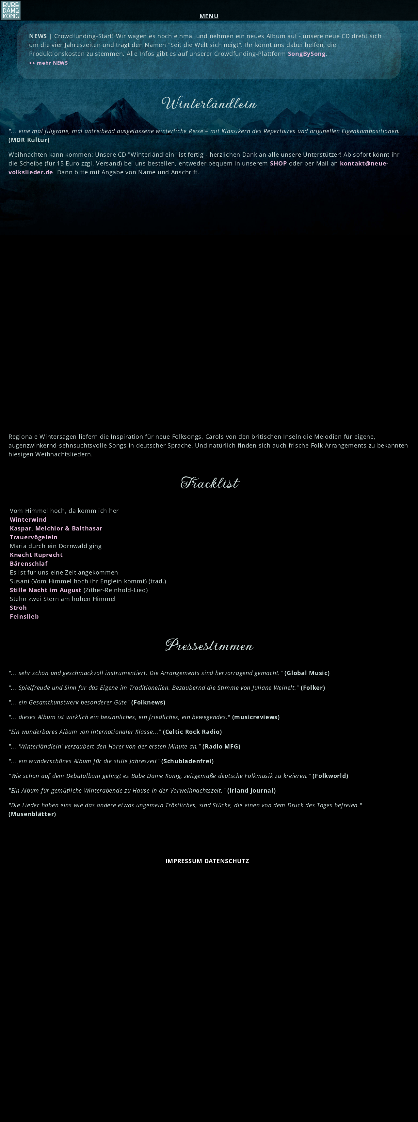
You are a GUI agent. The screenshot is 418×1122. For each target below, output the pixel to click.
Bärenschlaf (29, 563)
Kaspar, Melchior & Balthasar (56, 528)
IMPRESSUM (184, 861)
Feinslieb (24, 616)
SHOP (278, 163)
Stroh (18, 607)
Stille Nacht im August (46, 590)
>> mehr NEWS (48, 62)
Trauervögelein (34, 537)
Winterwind (28, 519)
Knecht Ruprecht (36, 555)
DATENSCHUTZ (226, 861)
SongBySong (307, 53)
